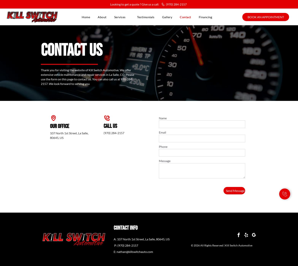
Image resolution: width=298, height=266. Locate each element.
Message (164, 161)
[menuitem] (86, 17)
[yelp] (246, 235)
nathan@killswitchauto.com (135, 251)
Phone (163, 146)
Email (162, 132)
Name (163, 118)
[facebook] (238, 235)
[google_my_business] (253, 235)
